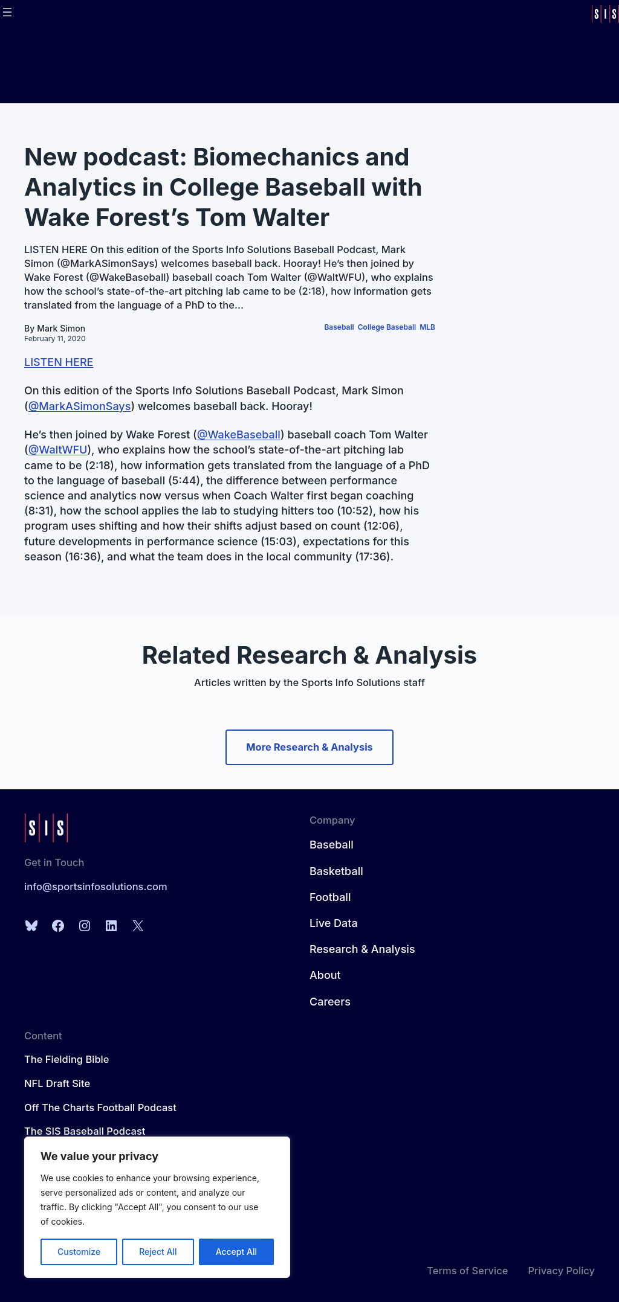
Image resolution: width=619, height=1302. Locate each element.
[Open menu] (7, 12)
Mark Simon (61, 328)
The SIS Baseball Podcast (84, 1131)
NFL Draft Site (57, 1083)
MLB (427, 327)
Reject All (158, 1251)
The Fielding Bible (66, 1059)
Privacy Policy (561, 1271)
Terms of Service (467, 1271)
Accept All (236, 1251)
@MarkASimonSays (79, 406)
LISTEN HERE (58, 362)
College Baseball (387, 327)
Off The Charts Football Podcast (100, 1108)
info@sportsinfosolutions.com (95, 886)
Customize (78, 1251)
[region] (157, 1207)
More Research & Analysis (309, 747)
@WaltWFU (58, 449)
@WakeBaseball (238, 434)
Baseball (339, 327)
